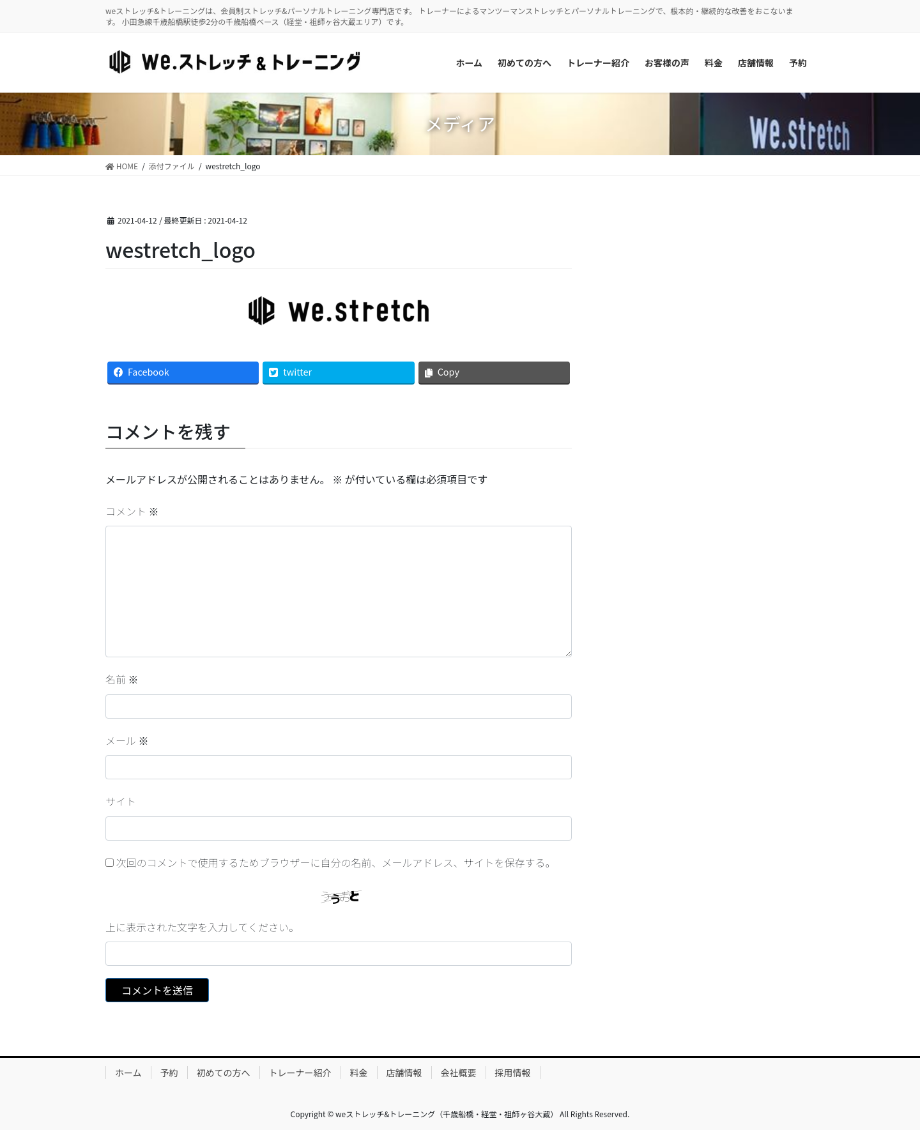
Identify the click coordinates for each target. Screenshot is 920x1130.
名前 (122, 679)
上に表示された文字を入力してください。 (202, 927)
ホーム (128, 1072)
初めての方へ (223, 1072)
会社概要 (459, 1072)
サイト (120, 801)
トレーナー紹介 (300, 1072)
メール (127, 740)
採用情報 (513, 1072)
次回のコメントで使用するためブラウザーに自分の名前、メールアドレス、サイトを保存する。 (336, 862)
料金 (359, 1072)
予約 (169, 1072)
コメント (132, 511)
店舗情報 (404, 1072)
